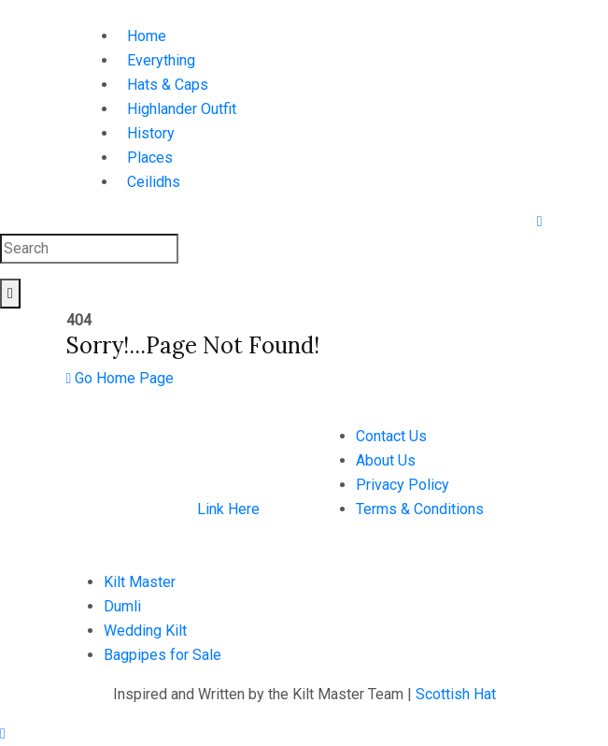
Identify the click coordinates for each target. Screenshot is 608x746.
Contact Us (391, 436)
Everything (161, 60)
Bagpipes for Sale (162, 655)
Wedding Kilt (145, 630)
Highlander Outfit (181, 109)
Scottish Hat (456, 694)
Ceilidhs (153, 182)
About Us (386, 460)
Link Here (228, 509)
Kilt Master (140, 582)
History (151, 133)
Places (150, 157)
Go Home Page (120, 378)
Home (146, 36)
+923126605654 (377, 582)
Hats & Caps (167, 84)
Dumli (122, 606)
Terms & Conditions (420, 509)
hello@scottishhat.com (397, 606)
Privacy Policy (402, 485)
